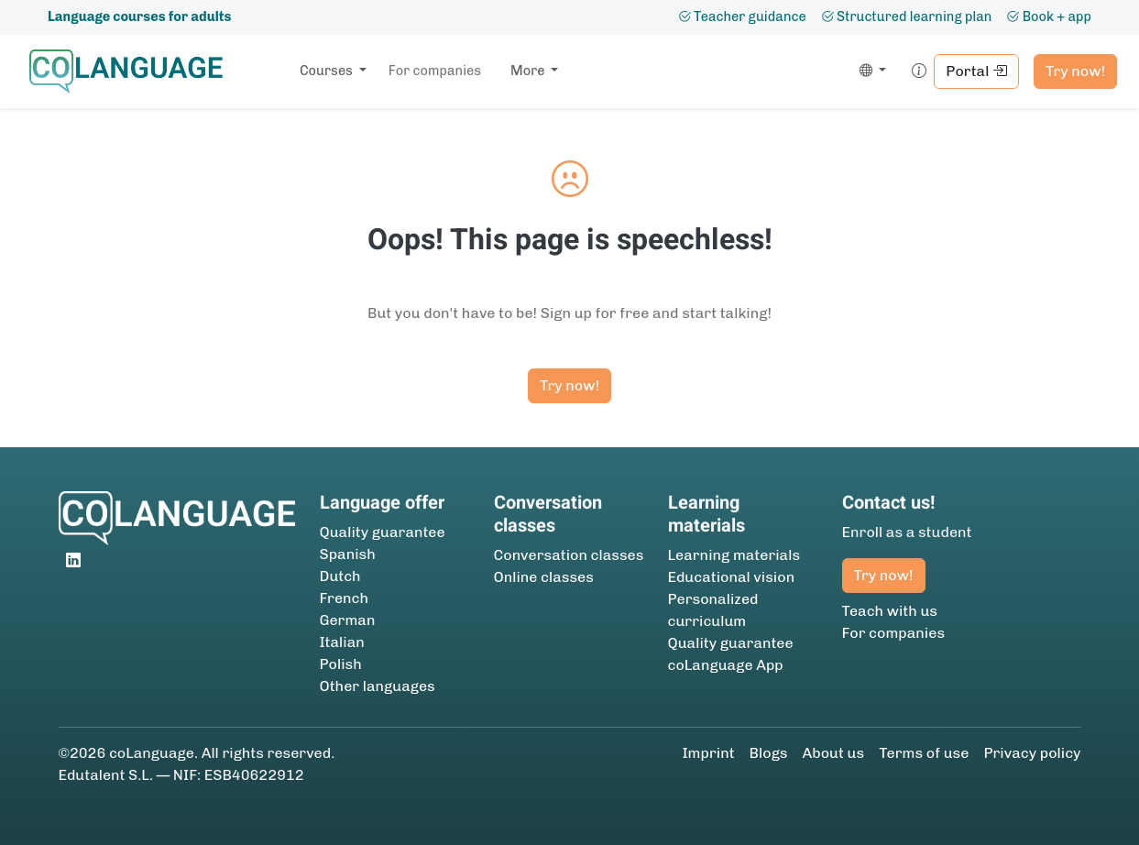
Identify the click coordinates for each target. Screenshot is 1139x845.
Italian (342, 642)
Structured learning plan (906, 16)
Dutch (340, 576)
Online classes (544, 577)
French (344, 598)
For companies (435, 70)
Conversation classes (569, 555)
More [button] (529, 70)
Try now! (1075, 71)
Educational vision (731, 577)
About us (834, 753)
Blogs (769, 753)
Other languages (377, 686)
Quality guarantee (382, 532)
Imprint (708, 753)
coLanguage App (725, 665)
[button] (869, 71)
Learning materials (734, 555)
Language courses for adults (139, 16)
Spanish (348, 554)
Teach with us (890, 611)
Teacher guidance (742, 16)
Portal (976, 71)
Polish (341, 664)
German (348, 620)
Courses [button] (328, 70)
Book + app (1048, 16)
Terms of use (924, 753)
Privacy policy (1031, 753)
